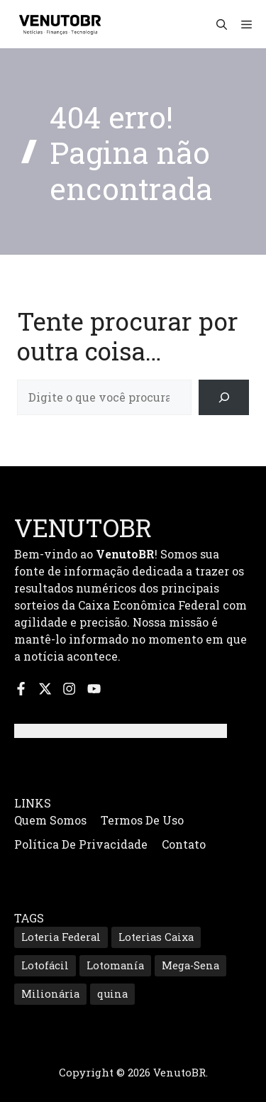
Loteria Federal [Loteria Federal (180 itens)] (61, 937)
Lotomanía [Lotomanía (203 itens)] (115, 965)
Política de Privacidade (81, 844)
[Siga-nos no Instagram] (69, 688)
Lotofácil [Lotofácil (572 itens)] (45, 965)
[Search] (224, 397)
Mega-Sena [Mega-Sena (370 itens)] (190, 965)
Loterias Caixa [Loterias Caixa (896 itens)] (156, 937)
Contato (184, 844)
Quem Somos (50, 819)
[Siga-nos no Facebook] (21, 688)
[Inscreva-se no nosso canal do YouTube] (94, 688)
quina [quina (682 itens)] (112, 994)
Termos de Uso (142, 819)
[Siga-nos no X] (45, 688)
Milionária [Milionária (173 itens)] (50, 994)
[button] (221, 24)
